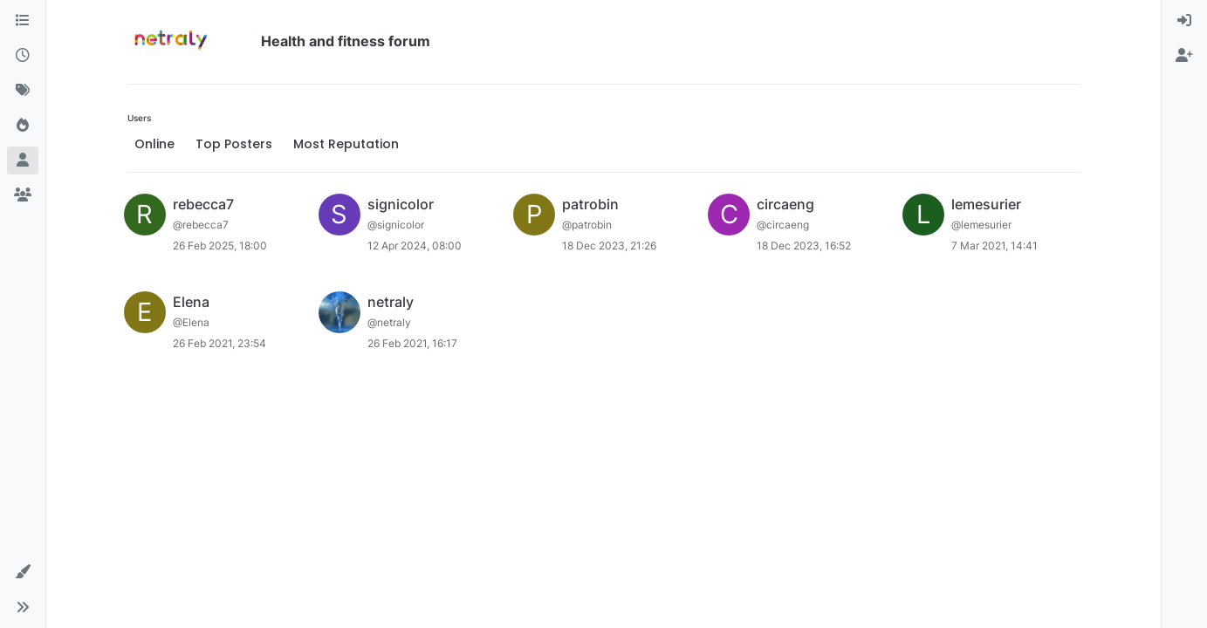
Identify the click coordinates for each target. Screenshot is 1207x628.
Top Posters (233, 144)
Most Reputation (346, 144)
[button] (22, 572)
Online (154, 144)
